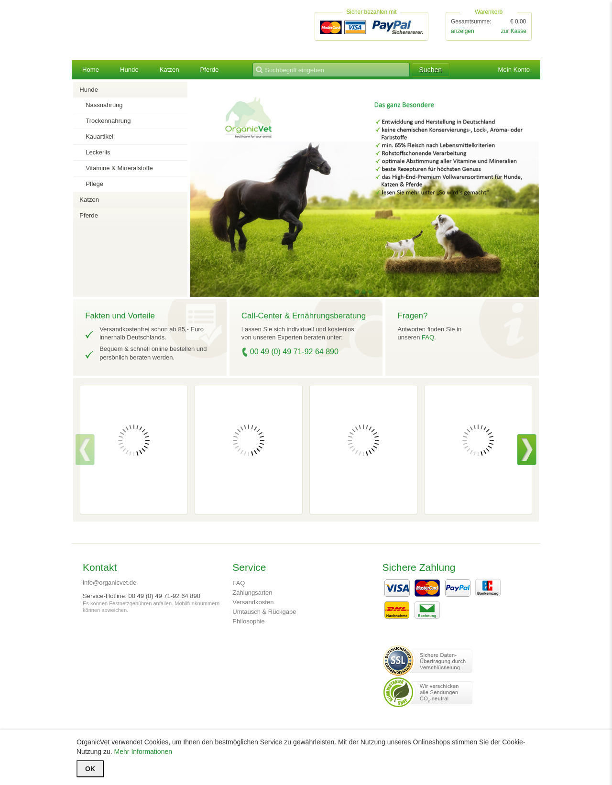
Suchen (445, 71)
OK (90, 769)
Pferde (213, 71)
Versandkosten (252, 603)
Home (91, 71)
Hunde (131, 71)
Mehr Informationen (143, 751)
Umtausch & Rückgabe (264, 612)
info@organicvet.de (109, 583)
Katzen (172, 71)
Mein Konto (513, 71)
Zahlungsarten (252, 593)
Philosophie (248, 622)
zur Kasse (513, 31)
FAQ (428, 338)
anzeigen (462, 31)
